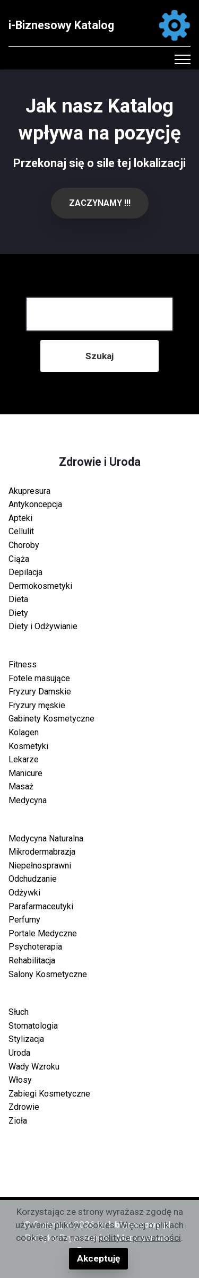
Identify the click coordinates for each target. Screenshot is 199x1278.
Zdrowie (23, 1107)
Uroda (19, 1053)
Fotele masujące (39, 678)
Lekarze (23, 759)
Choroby (23, 545)
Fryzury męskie (36, 705)
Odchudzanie (32, 879)
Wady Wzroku (33, 1067)
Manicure (25, 773)
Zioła (17, 1121)
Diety (18, 613)
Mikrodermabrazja (41, 852)
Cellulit (21, 531)
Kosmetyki (28, 746)
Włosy (20, 1080)
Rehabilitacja (31, 960)
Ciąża (18, 559)
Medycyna (27, 800)
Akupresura (29, 491)
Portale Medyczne (42, 933)
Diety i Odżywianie (42, 626)
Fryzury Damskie (39, 691)
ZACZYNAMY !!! (100, 203)
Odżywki (24, 893)
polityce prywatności (140, 1237)
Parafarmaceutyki (40, 906)
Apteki (20, 518)
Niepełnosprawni (39, 865)
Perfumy (24, 920)
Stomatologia (33, 1026)
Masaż (20, 786)
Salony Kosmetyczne (47, 974)
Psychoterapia (35, 947)
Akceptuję (98, 1258)
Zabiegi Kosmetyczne (49, 1094)
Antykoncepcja (35, 504)
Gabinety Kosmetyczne (51, 719)
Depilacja (25, 572)
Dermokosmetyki (40, 586)
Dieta (18, 599)
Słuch (18, 1012)
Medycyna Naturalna (45, 838)
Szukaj (99, 356)
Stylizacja (26, 1039)
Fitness (22, 664)
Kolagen (23, 732)
